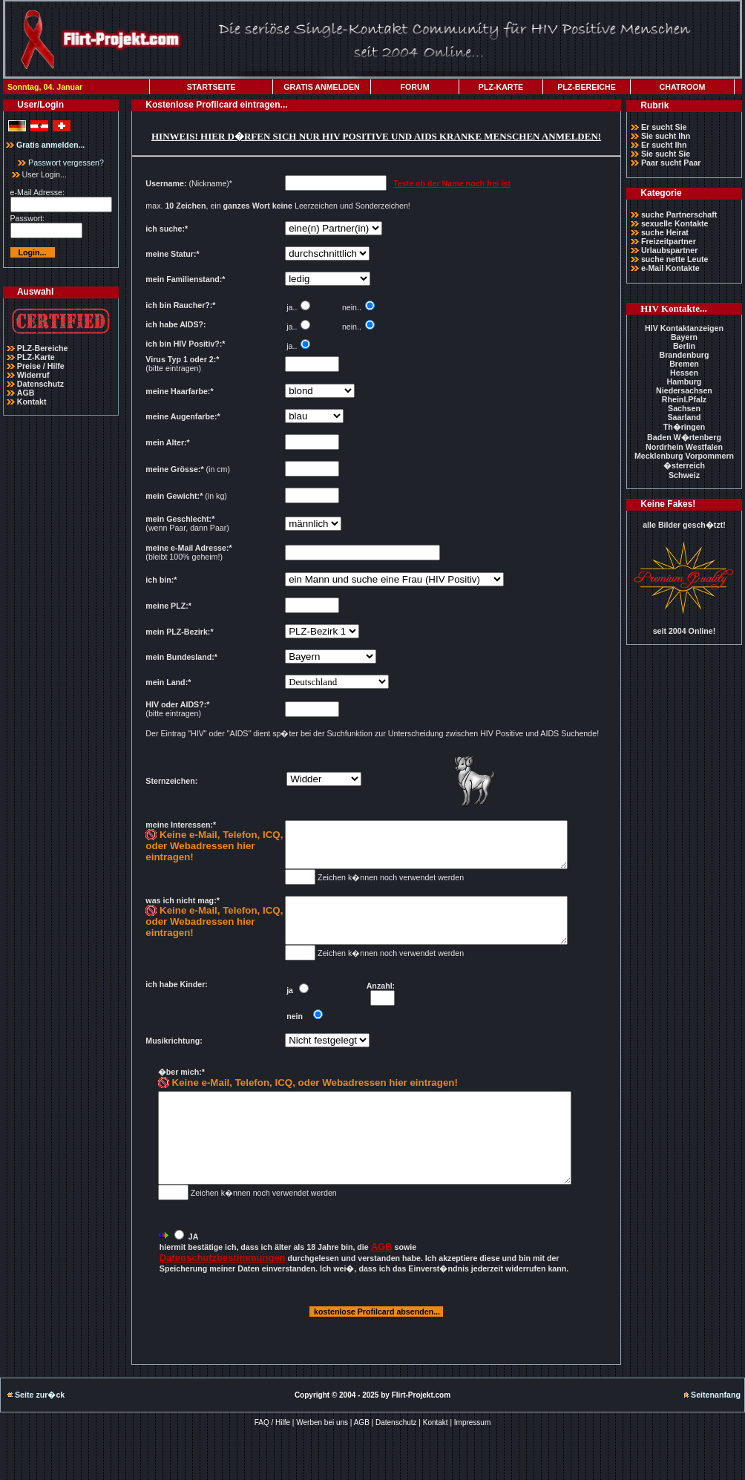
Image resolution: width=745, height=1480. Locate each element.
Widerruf (33, 374)
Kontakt (32, 401)
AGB (26, 392)
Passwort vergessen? (61, 162)
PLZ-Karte (36, 357)
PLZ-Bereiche (42, 348)
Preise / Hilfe (41, 365)
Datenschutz (40, 383)
